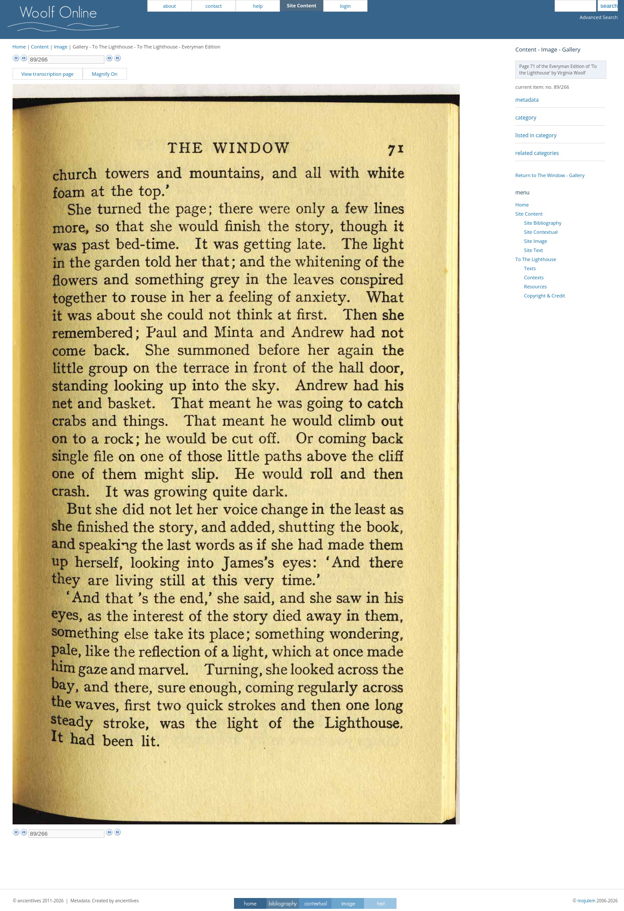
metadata (527, 99)
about (169, 6)
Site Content (529, 213)
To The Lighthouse (535, 259)
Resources (535, 286)
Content (40, 46)
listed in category (535, 135)
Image (61, 46)
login (345, 6)
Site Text (533, 250)
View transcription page (47, 74)
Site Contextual (540, 232)
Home (19, 46)
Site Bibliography (542, 223)
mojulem (586, 901)
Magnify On (104, 74)
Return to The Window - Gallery (550, 175)
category (525, 117)
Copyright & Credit (544, 295)
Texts (530, 268)
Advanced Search (599, 17)
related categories (537, 153)
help (258, 6)
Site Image (535, 241)
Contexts (533, 277)
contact (213, 6)
